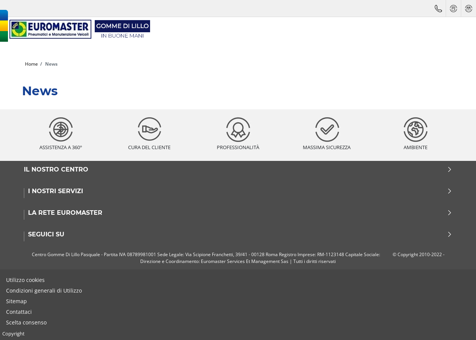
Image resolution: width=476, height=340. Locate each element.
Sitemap (16, 301)
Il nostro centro (238, 170)
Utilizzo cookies (25, 279)
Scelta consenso (26, 322)
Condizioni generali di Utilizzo (44, 290)
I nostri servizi (240, 191)
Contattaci (19, 311)
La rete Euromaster (240, 213)
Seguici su (240, 234)
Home (31, 64)
